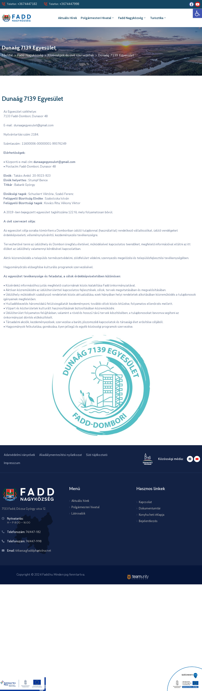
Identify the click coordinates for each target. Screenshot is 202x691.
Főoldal (7, 55)
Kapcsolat (145, 502)
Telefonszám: (24, 532)
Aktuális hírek (67, 18)
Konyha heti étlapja (152, 514)
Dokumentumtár (150, 508)
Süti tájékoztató (97, 455)
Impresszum (12, 463)
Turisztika (158, 18)
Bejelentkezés (148, 521)
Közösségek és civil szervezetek (71, 55)
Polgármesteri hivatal (97, 18)
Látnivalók (78, 513)
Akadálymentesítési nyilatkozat (60, 455)
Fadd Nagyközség (132, 18)
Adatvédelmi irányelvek (19, 455)
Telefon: (22, 4)
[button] (197, 13)
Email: (29, 550)
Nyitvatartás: (15, 518)
